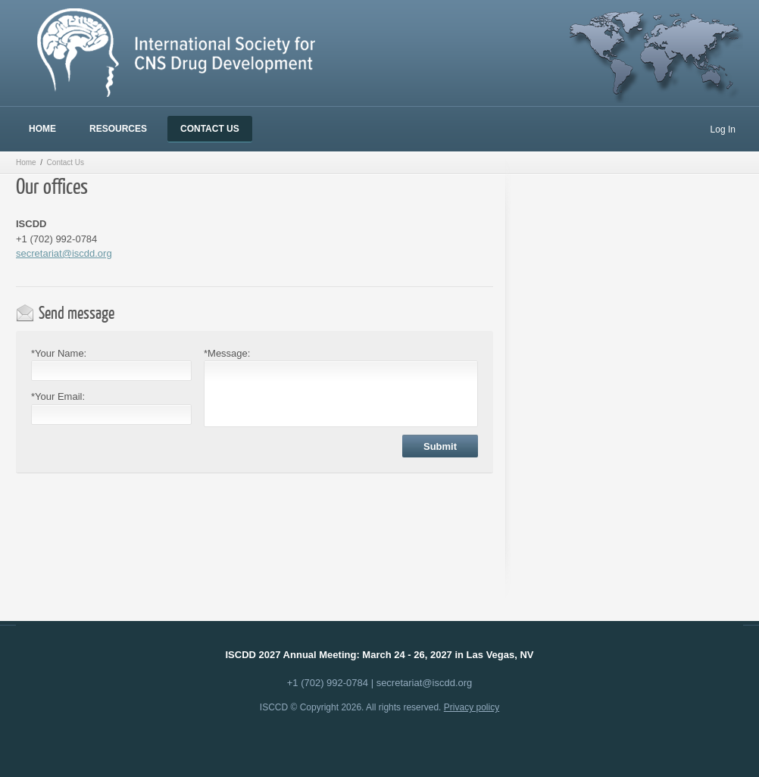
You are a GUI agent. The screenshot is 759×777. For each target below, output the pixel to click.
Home (42, 128)
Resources (118, 128)
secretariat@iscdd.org (64, 253)
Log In (723, 129)
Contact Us (209, 128)
